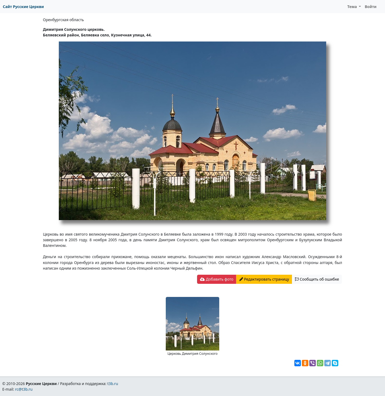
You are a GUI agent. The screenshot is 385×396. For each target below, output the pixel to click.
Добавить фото (216, 279)
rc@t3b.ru (24, 389)
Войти (370, 6)
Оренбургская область (63, 19)
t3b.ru (112, 383)
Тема (352, 6)
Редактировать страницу (264, 279)
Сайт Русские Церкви (23, 6)
